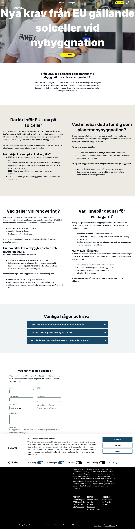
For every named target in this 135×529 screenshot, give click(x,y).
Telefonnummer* (14, 396)
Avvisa (117, 513)
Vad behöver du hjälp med (45, 405)
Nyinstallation (43, 408)
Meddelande (13, 413)
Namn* (11, 388)
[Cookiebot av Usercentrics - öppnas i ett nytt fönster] (13, 524)
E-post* (39, 388)
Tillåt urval (117, 507)
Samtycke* (13, 427)
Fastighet (71, 3)
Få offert (118, 3)
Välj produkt (13, 405)
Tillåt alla (117, 501)
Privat (60, 3)
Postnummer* (41, 396)
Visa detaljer (114, 525)
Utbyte (53, 408)
